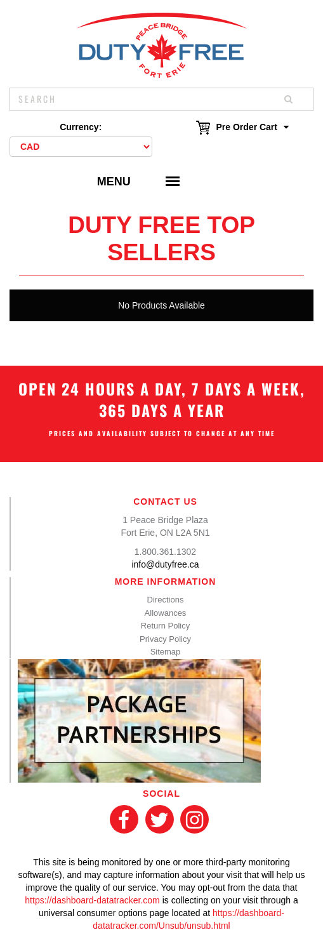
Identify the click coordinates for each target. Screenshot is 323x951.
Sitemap (165, 651)
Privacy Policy (165, 639)
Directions (165, 599)
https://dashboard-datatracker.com (92, 900)
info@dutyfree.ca (165, 564)
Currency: (81, 127)
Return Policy (165, 625)
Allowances (166, 613)
